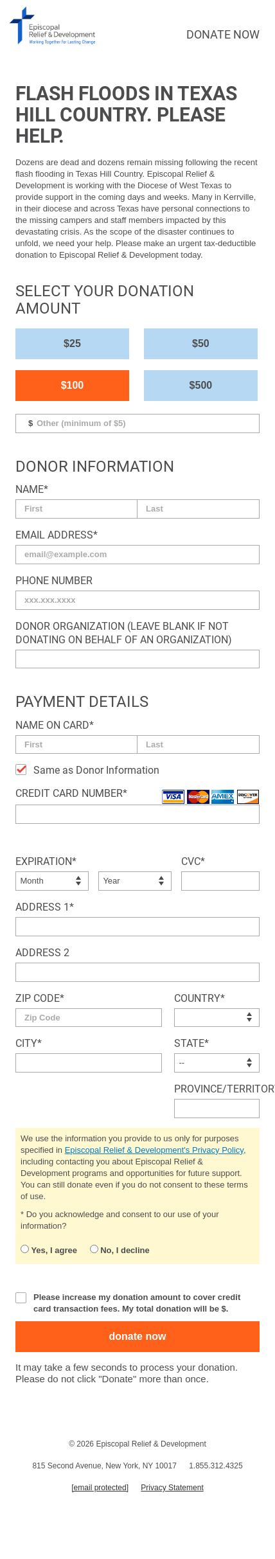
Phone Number (54, 581)
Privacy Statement (172, 1487)
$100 (72, 385)
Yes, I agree (49, 1250)
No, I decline (120, 1250)
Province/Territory (217, 1089)
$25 (72, 343)
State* (191, 1043)
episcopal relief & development (53, 25)
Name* (31, 489)
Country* (199, 998)
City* (28, 1043)
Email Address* (56, 535)
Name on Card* (54, 725)
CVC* (193, 861)
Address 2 (42, 953)
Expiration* (45, 861)
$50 (200, 343)
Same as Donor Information (96, 770)
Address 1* (44, 907)
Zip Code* (39, 998)
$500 (201, 385)
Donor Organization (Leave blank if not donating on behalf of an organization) (123, 633)
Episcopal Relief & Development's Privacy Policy (154, 1150)
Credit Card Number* (71, 793)
